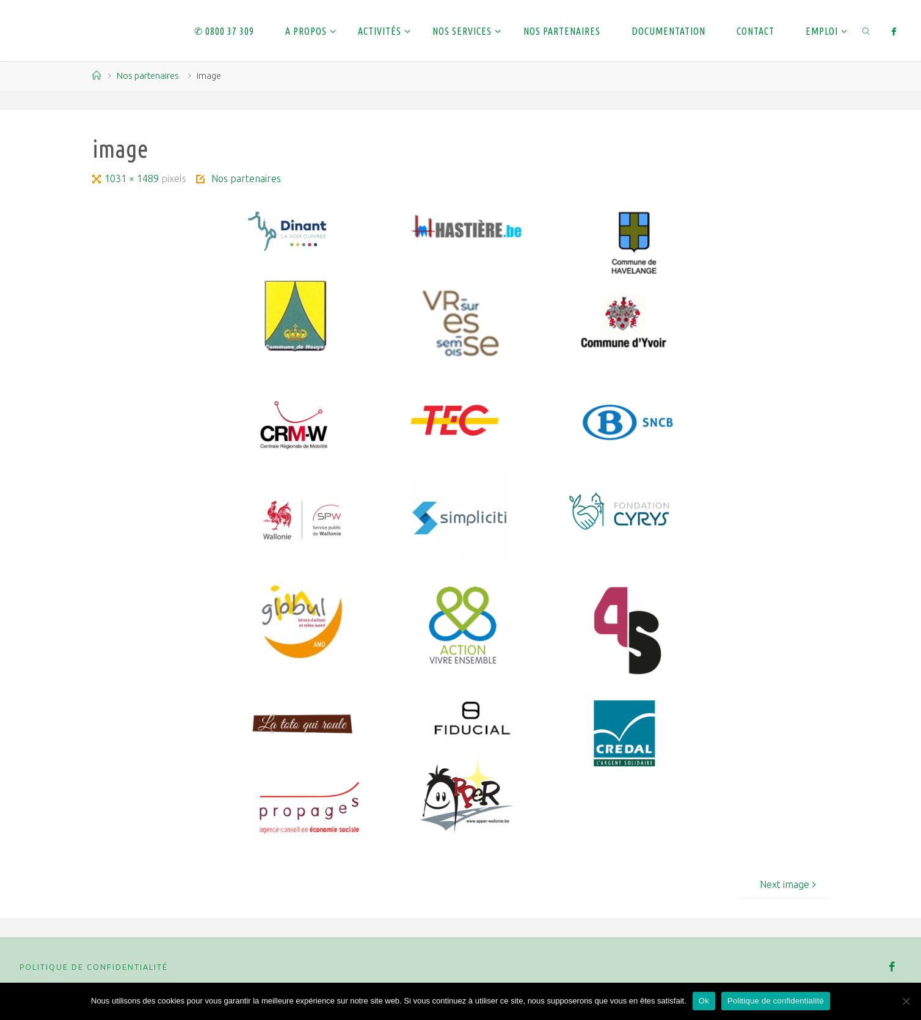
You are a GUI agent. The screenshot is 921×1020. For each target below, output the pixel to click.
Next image (789, 884)
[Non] (906, 1001)
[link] (867, 30)
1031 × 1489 (132, 178)
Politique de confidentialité (94, 967)
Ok (704, 1000)
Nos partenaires (148, 76)
